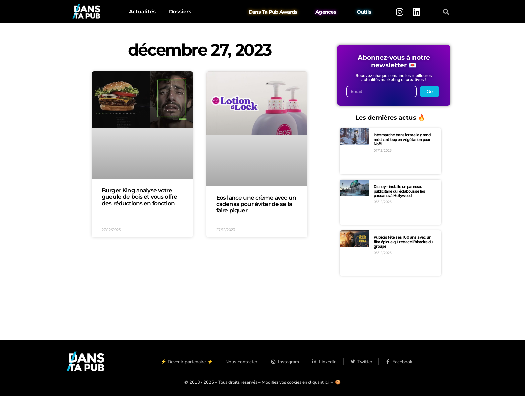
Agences (325, 12)
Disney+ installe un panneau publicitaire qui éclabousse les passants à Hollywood (399, 191)
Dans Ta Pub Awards (273, 12)
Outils (364, 12)
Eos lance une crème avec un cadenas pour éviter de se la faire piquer (256, 204)
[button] (446, 11)
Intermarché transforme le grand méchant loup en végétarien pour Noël (402, 139)
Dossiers (180, 11)
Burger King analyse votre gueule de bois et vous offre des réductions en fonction (139, 196)
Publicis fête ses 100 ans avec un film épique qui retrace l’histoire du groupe (403, 242)
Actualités (142, 11)
